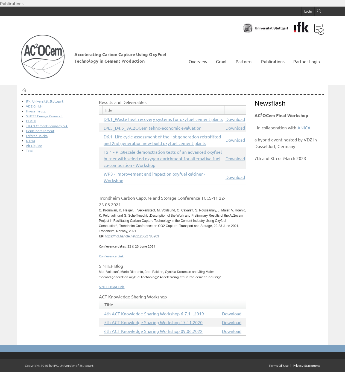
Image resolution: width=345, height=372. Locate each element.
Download (235, 119)
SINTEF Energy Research (44, 116)
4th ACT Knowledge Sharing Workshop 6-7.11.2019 (154, 313)
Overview (198, 61)
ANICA (304, 127)
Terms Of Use (279, 365)
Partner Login (306, 61)
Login (308, 11)
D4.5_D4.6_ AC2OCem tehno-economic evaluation (152, 127)
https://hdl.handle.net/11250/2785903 (132, 236)
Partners (244, 61)
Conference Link (111, 256)
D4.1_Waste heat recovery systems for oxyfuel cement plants (163, 119)
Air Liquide (34, 145)
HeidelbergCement (40, 131)
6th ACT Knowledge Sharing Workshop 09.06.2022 (153, 331)
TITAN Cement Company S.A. (47, 126)
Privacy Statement (306, 365)
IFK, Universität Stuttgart (44, 101)
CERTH (31, 121)
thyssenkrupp (36, 111)
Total (29, 150)
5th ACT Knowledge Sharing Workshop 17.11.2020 (153, 322)
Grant (221, 61)
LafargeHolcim (37, 135)
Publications (273, 61)
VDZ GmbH (34, 106)
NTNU (30, 140)
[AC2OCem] (45, 76)
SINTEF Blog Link (112, 286)
